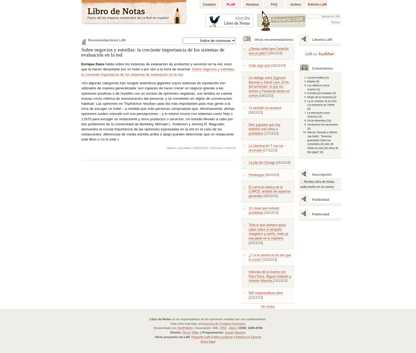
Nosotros (252, 4)
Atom (232, 328)
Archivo (295, 4)
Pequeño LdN (200, 337)
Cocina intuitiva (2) (318, 77)
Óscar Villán (191, 332)
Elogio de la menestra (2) (321, 96)
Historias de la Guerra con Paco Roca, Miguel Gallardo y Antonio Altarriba (270, 276)
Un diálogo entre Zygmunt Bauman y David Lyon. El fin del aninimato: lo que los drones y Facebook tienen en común (269, 87)
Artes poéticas (223, 337)
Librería (256, 337)
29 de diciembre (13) (319, 120)
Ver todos (268, 306)
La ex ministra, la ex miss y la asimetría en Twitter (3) (322, 104)
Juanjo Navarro (235, 332)
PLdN (231, 4)
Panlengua (256, 175)
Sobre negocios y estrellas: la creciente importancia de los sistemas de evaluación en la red (152, 52)
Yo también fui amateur (265, 108)
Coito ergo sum (259, 65)
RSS (223, 328)
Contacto (209, 4)
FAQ (274, 4)
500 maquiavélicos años (266, 293)
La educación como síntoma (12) (318, 114)
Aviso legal (208, 341)
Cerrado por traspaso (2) (321, 92)
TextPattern (185, 328)
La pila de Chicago (262, 163)
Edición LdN (317, 4)
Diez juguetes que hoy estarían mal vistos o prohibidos (264, 129)
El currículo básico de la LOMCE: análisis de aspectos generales (270, 191)
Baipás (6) (313, 81)
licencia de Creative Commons (224, 323)
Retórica (242, 337)
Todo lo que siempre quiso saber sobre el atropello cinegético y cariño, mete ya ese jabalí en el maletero (268, 231)
